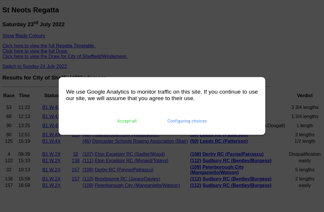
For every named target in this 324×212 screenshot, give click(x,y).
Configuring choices (187, 121)
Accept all (127, 121)
